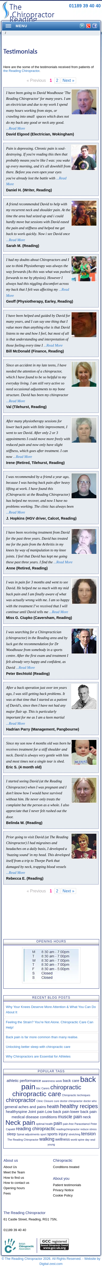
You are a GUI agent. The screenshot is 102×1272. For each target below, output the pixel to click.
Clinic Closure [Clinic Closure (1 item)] (44, 1101)
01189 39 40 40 (85, 5)
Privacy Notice (63, 1190)
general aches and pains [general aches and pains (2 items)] (25, 1107)
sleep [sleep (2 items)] (11, 1134)
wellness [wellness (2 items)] (62, 1139)
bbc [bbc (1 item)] (38, 1088)
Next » (68, 80)
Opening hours (14, 1188)
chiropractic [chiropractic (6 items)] (65, 1087)
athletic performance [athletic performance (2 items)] (24, 1080)
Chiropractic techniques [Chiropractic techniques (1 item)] (76, 1095)
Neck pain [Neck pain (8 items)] (20, 1122)
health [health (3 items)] (53, 1106)
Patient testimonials (67, 1185)
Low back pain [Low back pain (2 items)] (57, 1111)
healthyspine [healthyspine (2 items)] (16, 1111)
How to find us (14, 1178)
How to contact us (16, 1183)
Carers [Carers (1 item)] (45, 1088)
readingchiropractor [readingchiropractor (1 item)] (68, 1129)
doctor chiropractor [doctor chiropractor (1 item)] (71, 1101)
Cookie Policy (63, 1195)
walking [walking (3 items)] (46, 1139)
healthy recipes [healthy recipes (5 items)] (79, 1106)
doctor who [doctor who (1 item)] (90, 1101)
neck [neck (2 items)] (87, 1117)
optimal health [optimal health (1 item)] (44, 1123)
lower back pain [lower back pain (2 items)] (83, 1111)
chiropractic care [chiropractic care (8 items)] (36, 1094)
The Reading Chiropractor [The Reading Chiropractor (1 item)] (23, 1139)
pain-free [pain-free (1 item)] (68, 1123)
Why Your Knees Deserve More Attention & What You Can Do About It (51, 1009)
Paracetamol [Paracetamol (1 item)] (82, 1123)
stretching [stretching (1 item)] (74, 1134)
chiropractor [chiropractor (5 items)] (21, 1100)
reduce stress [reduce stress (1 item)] (88, 1129)
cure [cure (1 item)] (56, 1101)
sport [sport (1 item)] (43, 1134)
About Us (10, 1167)
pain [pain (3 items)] (58, 1123)
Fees (7, 1193)
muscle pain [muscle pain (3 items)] (70, 1116)
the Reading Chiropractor (21, 71)
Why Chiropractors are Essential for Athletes (38, 1056)
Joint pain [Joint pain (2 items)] (36, 1111)
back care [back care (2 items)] (71, 1080)
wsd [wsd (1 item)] (92, 1139)
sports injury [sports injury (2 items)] (57, 1134)
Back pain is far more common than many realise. (42, 1037)
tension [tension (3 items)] (88, 1133)
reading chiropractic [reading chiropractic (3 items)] (36, 1128)
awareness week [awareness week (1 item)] (52, 1080)
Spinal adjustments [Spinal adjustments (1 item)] (28, 1134)
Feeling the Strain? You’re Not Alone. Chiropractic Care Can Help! (49, 1024)
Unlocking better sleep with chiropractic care (38, 1047)
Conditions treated (66, 1167)
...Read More (15, 128)
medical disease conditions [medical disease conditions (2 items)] (34, 1117)
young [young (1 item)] (51, 1144)
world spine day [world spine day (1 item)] (80, 1139)
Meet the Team (14, 1172)
